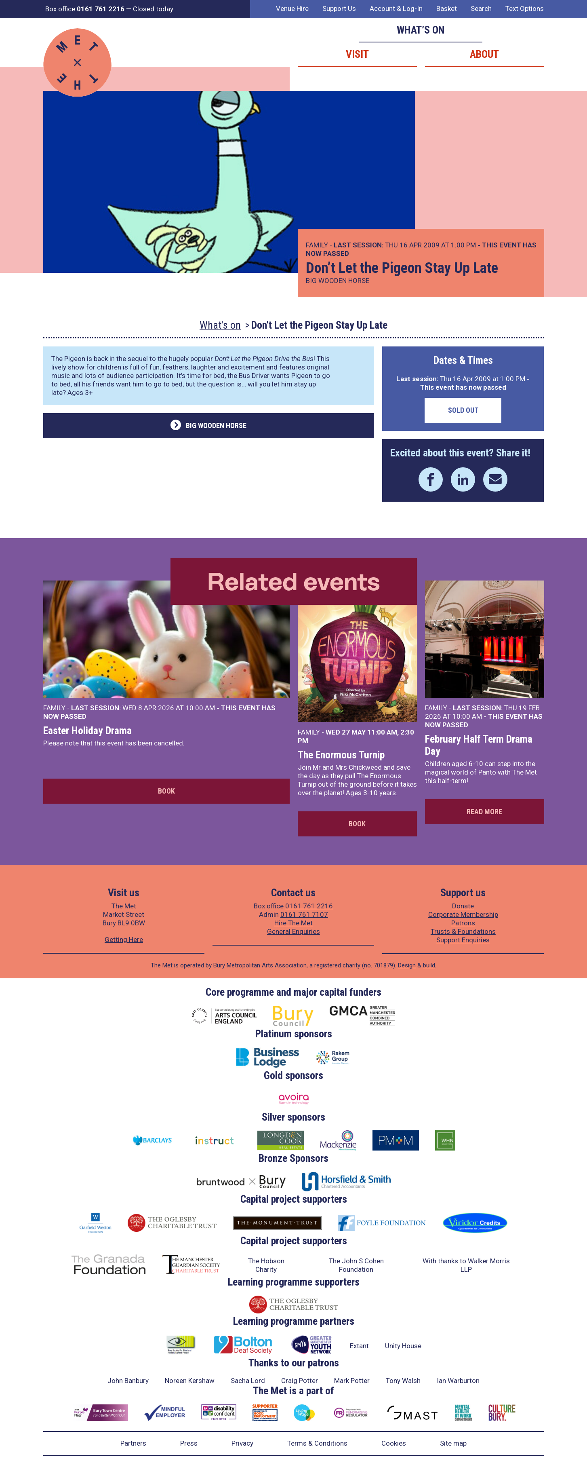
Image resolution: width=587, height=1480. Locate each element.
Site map (453, 1443)
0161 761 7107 (304, 914)
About (484, 54)
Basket (446, 8)
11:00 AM (382, 732)
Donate (463, 906)
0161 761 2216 (309, 906)
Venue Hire (292, 8)
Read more (484, 811)
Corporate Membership (463, 914)
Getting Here (124, 939)
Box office (84, 9)
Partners (133, 1443)
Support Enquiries (463, 940)
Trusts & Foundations (463, 931)
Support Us (339, 8)
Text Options (524, 8)
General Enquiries (293, 931)
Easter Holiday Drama (87, 730)
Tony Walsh (403, 1381)
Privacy (242, 1443)
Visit (357, 54)
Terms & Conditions (317, 1443)
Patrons (463, 923)
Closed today (153, 9)
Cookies (393, 1443)
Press (189, 1443)
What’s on (421, 30)
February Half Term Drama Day (478, 745)
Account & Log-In (396, 8)
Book (166, 791)
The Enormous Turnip (341, 755)
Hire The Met (293, 923)
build (429, 965)
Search (481, 8)
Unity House (403, 1346)
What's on (220, 325)
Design (407, 965)
